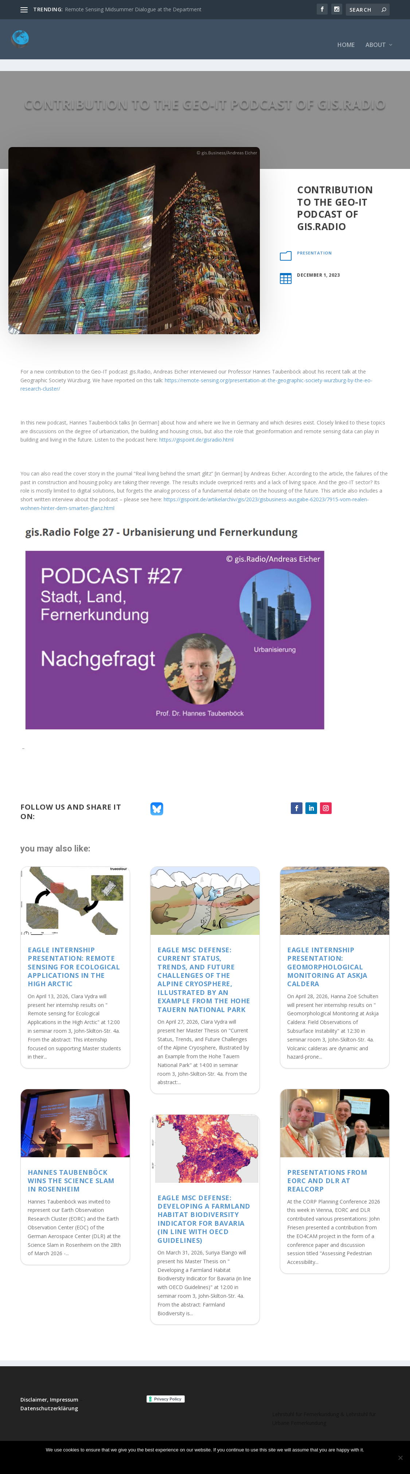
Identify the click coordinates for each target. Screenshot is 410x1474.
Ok (176, 1462)
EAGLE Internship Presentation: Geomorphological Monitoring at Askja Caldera (327, 944)
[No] (400, 1457)
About (376, 34)
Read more (226, 1462)
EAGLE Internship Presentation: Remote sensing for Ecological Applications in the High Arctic (74, 944)
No (196, 1462)
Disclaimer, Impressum (49, 1377)
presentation (314, 230)
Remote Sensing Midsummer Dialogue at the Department (133, 9)
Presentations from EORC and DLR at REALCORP (327, 1158)
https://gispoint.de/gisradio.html (196, 417)
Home (346, 34)
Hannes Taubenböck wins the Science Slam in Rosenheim (71, 1158)
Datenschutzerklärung (49, 1385)
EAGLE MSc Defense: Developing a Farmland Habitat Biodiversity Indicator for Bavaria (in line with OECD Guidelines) (203, 1196)
